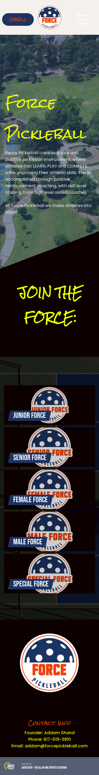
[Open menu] (83, 20)
